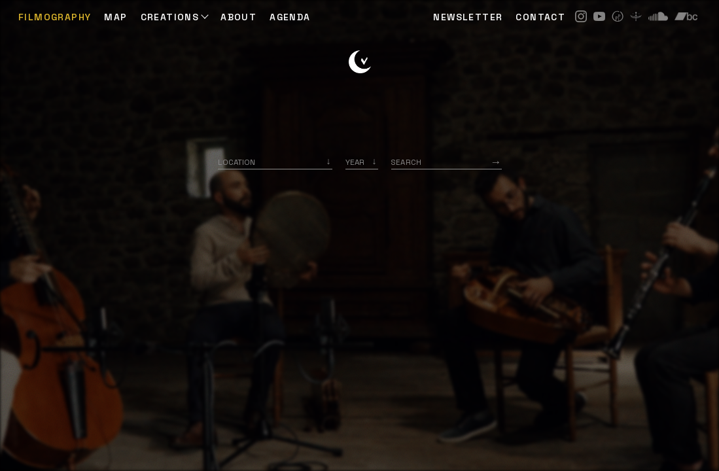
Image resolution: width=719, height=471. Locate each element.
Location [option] (236, 162)
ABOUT (238, 17)
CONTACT (540, 17)
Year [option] (354, 162)
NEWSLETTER (467, 17)
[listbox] (361, 161)
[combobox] (275, 161)
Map (115, 17)
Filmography (54, 17)
